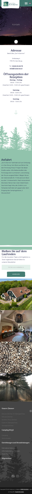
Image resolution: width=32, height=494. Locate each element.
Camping (5, 435)
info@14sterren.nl (16, 68)
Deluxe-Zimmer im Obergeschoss (13, 414)
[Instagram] (18, 476)
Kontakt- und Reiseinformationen (13, 464)
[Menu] (26, 3)
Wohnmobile (6, 438)
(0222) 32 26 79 (17, 66)
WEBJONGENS (24, 489)
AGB (3, 467)
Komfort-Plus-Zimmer (9, 420)
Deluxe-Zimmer (7, 417)
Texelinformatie (19, 491)
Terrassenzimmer (7, 425)
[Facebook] (14, 476)
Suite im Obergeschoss (9, 423)
